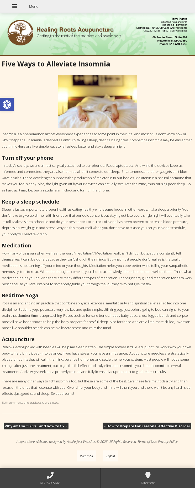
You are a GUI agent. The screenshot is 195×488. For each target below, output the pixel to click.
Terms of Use (147, 441)
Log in (110, 456)
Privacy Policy (168, 441)
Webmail (86, 456)
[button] (7, 104)
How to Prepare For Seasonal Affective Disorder (147, 426)
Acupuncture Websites (32, 441)
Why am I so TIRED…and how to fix (36, 426)
